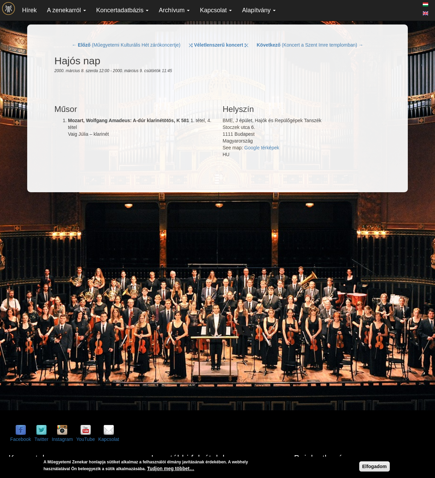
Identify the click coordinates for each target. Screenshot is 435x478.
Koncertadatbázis (122, 10)
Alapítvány (259, 10)
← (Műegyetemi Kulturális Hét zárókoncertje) (126, 45)
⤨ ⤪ (219, 45)
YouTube (85, 439)
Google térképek (261, 147)
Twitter (41, 439)
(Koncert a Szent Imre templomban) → (310, 45)
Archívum (174, 10)
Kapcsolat (216, 10)
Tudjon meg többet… (170, 468)
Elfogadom (374, 466)
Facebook (20, 439)
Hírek (29, 10)
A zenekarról (66, 10)
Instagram (62, 439)
